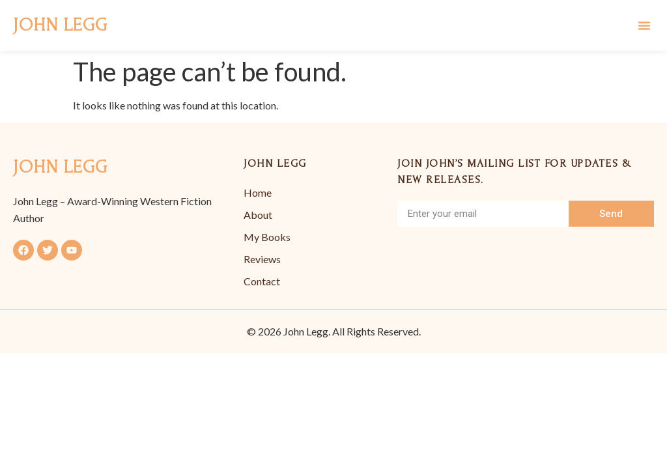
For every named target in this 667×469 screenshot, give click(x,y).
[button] (644, 25)
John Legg (60, 25)
